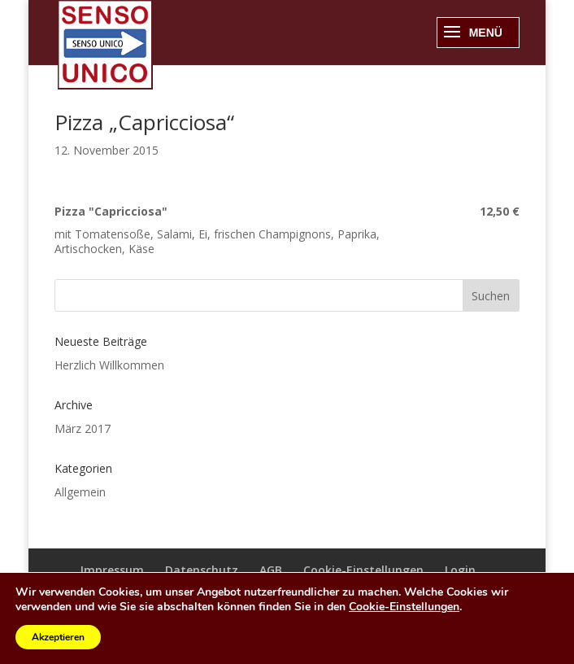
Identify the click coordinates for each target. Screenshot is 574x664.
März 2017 (82, 428)
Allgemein (80, 492)
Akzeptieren (58, 637)
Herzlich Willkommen (109, 365)
